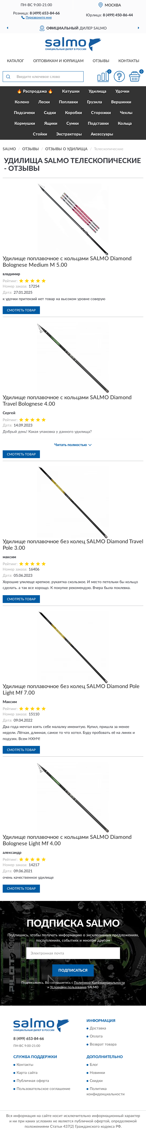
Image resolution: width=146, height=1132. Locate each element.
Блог (94, 1065)
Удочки (122, 91)
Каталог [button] (15, 61)
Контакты (128, 61)
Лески (44, 102)
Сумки (72, 124)
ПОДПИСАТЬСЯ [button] (73, 970)
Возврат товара (103, 1045)
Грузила (94, 102)
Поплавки (68, 102)
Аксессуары (102, 134)
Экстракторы (69, 134)
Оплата (96, 1037)
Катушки (71, 91)
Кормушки (24, 124)
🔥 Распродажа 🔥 (35, 91)
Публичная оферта (33, 1081)
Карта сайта (27, 1073)
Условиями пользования (68, 987)
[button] (36, 17)
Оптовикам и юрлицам (58, 61)
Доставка (98, 1029)
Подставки (98, 124)
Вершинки (121, 102)
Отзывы (101, 61)
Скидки (96, 1081)
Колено (22, 102)
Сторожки (101, 113)
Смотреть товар (21, 310)
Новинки (97, 1073)
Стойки (40, 134)
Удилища (97, 91)
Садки (50, 113)
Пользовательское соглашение (43, 1089)
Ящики (50, 124)
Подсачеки (24, 113)
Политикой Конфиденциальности (99, 982)
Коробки (73, 113)
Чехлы (126, 113)
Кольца (125, 124)
